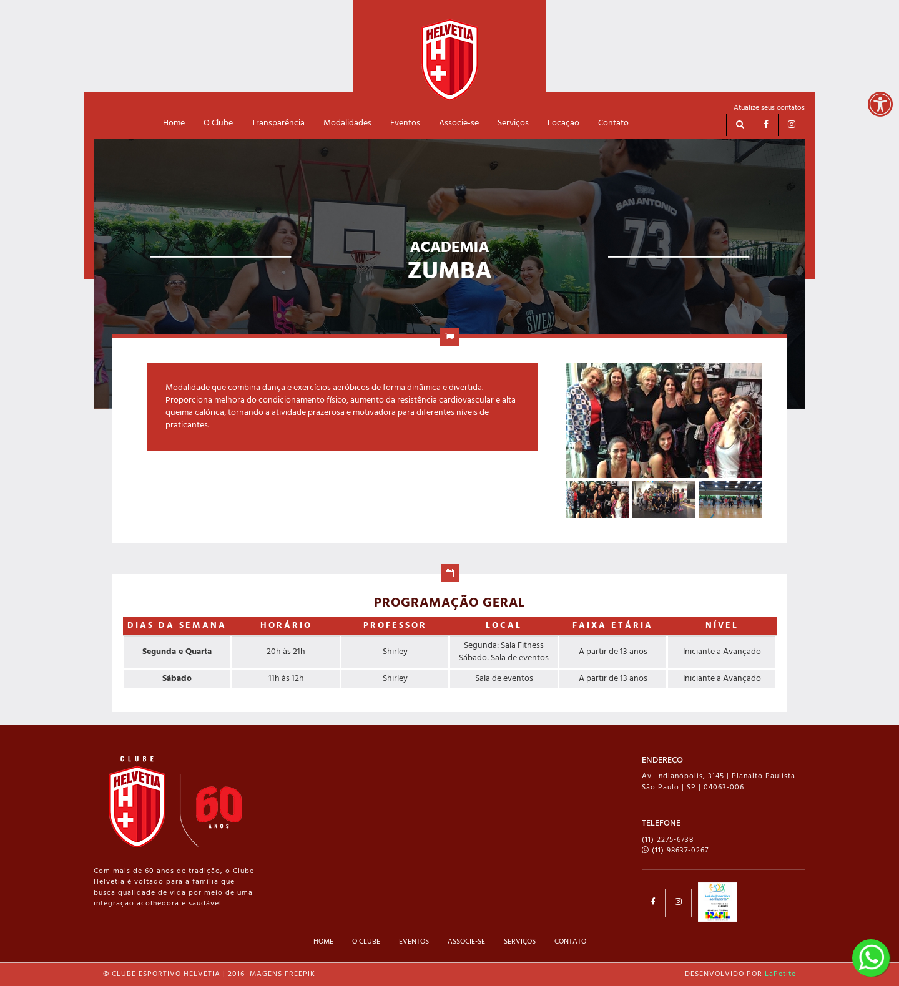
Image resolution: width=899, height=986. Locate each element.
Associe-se (459, 123)
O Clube (218, 123)
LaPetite (780, 974)
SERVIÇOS (520, 941)
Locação (563, 123)
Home (174, 123)
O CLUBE (366, 941)
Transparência (278, 123)
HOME (323, 941)
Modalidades (347, 123)
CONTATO (570, 941)
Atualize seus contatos (769, 108)
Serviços (513, 123)
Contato (613, 123)
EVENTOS (414, 941)
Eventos (405, 123)
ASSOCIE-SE (466, 941)
